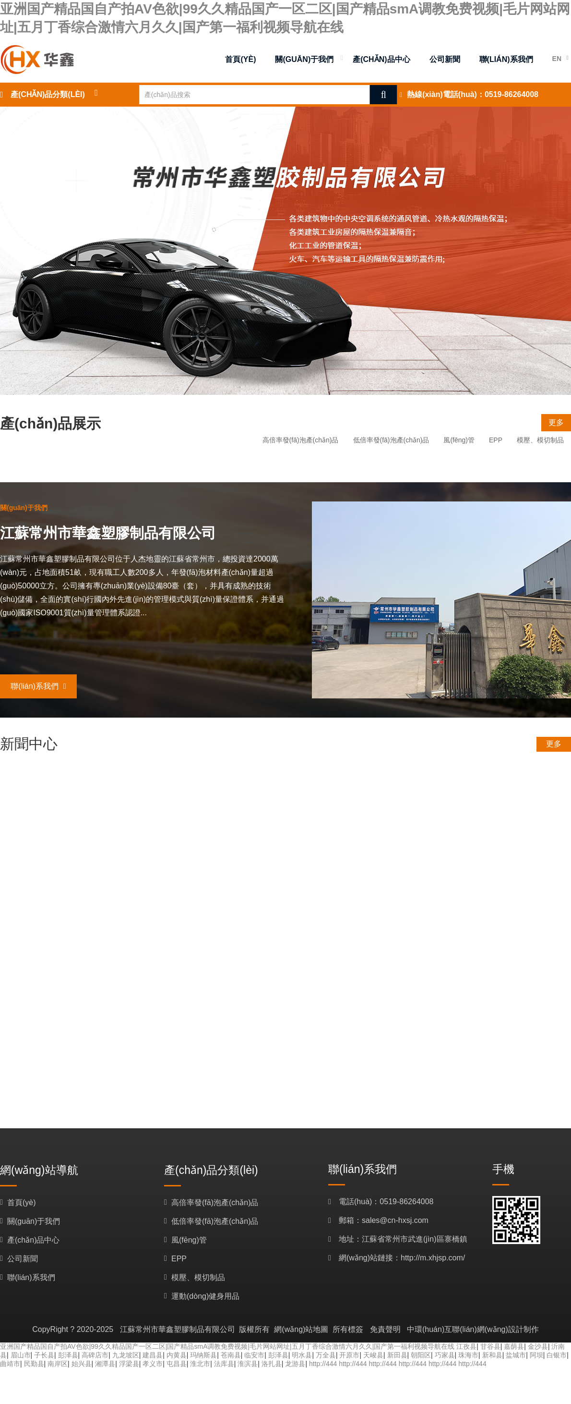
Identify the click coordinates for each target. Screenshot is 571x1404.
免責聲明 (385, 1329)
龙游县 (295, 1363)
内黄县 (177, 1355)
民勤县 (34, 1363)
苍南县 (231, 1355)
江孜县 (466, 1346)
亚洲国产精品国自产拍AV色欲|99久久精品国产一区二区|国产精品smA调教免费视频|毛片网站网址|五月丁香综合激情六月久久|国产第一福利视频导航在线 (227, 1346)
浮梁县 (129, 1363)
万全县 (326, 1355)
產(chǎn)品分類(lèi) (48, 94)
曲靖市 (10, 1363)
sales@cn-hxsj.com (395, 1220)
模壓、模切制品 (540, 440)
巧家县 (445, 1355)
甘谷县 (490, 1346)
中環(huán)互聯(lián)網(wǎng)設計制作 (473, 1329)
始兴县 (81, 1363)
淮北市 (200, 1363)
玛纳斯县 (203, 1355)
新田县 (397, 1355)
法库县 (224, 1363)
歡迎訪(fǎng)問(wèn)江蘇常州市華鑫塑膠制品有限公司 (183, 907)
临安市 (254, 1355)
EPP (495, 440)
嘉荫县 (514, 1346)
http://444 (323, 1363)
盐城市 (516, 1355)
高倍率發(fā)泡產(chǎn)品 (300, 440)
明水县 (302, 1355)
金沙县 (538, 1346)
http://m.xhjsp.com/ (433, 1258)
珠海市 (468, 1355)
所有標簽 (348, 1329)
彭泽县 (68, 1355)
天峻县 (373, 1355)
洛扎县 (272, 1363)
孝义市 (153, 1363)
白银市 (557, 1355)
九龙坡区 (125, 1355)
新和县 (492, 1355)
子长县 (44, 1355)
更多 (556, 422)
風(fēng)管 (459, 440)
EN (556, 58)
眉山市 (21, 1355)
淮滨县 (248, 1363)
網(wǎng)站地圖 (301, 1329)
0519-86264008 (511, 94)
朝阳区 (421, 1355)
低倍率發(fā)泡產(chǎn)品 (391, 440)
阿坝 (536, 1355)
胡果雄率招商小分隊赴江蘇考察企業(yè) (217, 793)
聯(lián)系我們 (38, 686)
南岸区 (58, 1363)
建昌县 (153, 1355)
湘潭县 (105, 1363)
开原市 (349, 1355)
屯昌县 (177, 1363)
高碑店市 (95, 1355)
